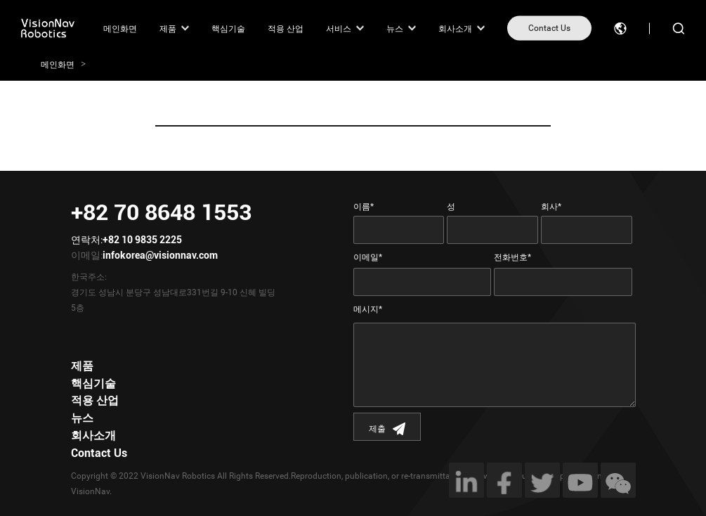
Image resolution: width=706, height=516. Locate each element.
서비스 (338, 28)
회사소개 (455, 28)
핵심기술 (228, 28)
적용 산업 (285, 28)
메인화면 (120, 28)
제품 (167, 28)
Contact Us (549, 28)
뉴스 (394, 28)
